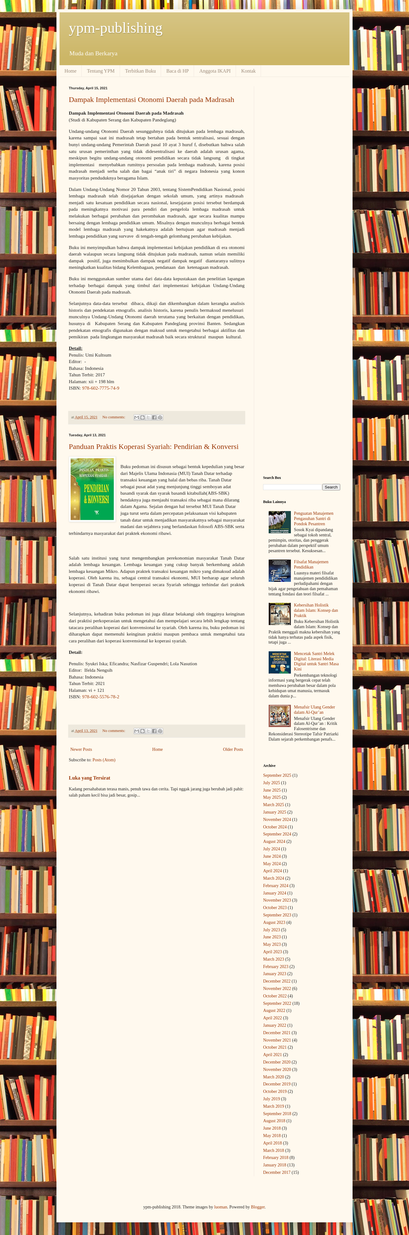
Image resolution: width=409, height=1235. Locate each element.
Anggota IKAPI (215, 71)
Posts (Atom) (104, 760)
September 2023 (277, 915)
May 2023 (272, 944)
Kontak (248, 71)
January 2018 (274, 1165)
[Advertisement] (301, 179)
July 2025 (271, 782)
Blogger (258, 1207)
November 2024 (277, 819)
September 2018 (277, 1113)
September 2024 (277, 834)
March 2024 (273, 878)
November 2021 (277, 1040)
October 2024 (275, 827)
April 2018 (272, 1143)
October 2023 (275, 907)
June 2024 (272, 856)
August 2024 (274, 841)
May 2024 (272, 863)
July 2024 (271, 849)
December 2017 (277, 1172)
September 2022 (277, 1003)
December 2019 (277, 1084)
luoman (220, 1207)
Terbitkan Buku (140, 71)
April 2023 (272, 952)
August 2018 (274, 1121)
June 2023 (272, 937)
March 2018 (273, 1150)
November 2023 (277, 900)
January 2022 (274, 1025)
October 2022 (275, 996)
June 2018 (272, 1128)
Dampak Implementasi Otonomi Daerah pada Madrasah (151, 99)
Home (70, 71)
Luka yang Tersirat (89, 778)
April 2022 (272, 1018)
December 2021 (277, 1032)
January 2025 (274, 812)
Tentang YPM (100, 71)
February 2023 (275, 966)
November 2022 (277, 988)
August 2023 (274, 922)
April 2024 (272, 871)
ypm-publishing (116, 27)
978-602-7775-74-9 (100, 388)
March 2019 (273, 1106)
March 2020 (273, 1077)
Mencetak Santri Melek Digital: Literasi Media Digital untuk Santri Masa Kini (316, 661)
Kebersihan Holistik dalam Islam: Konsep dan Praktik (316, 610)
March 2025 (273, 804)
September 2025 (277, 775)
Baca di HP (177, 71)
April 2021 (272, 1054)
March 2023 (273, 959)
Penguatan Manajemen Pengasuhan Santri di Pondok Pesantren (313, 518)
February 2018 (275, 1157)
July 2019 (271, 1099)
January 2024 (274, 893)
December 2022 (277, 981)
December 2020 (277, 1062)
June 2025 (272, 790)
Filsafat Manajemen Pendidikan (311, 564)
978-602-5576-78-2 (100, 696)
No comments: (114, 417)
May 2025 (272, 797)
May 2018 (272, 1135)
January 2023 (274, 973)
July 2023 (271, 930)
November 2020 (277, 1069)
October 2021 (275, 1047)
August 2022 (274, 1010)
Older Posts (233, 749)
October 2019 (275, 1091)
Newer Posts (81, 749)
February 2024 (275, 885)
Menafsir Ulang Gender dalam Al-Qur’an (314, 710)
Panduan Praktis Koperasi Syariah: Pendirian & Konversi (154, 446)
